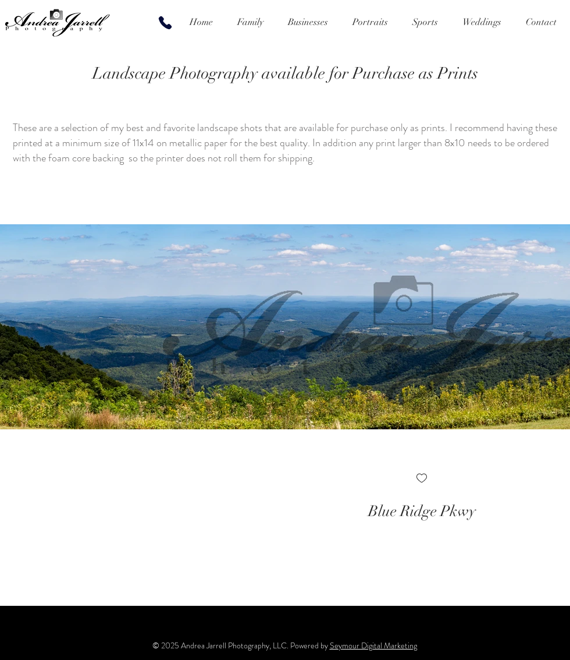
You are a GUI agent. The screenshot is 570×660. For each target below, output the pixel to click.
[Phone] (165, 22)
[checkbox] (422, 479)
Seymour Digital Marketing (373, 645)
